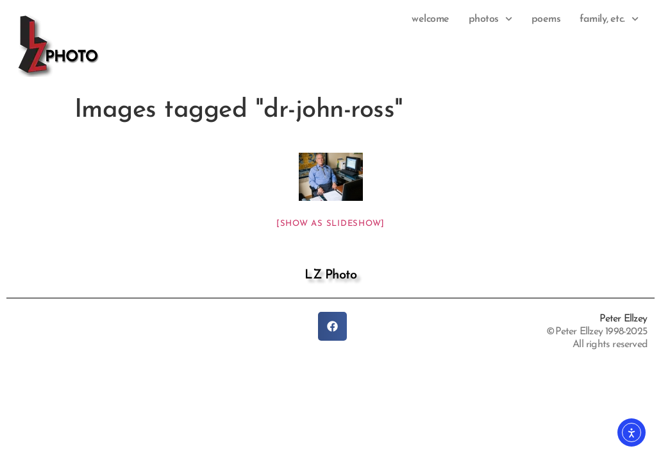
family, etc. (609, 19)
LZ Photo (330, 275)
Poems (546, 19)
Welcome (430, 19)
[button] (332, 326)
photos (490, 19)
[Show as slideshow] (330, 223)
